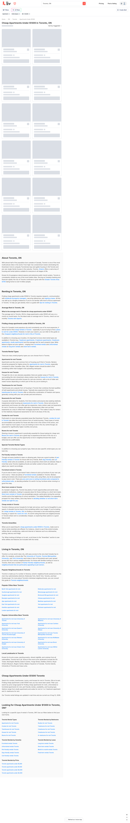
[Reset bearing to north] (127, 820)
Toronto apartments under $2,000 (12, 770)
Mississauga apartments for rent (47, 592)
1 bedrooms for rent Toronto (46, 726)
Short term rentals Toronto (46, 746)
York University (18, 558)
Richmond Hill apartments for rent (48, 595)
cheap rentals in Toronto (23, 330)
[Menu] (123, 3)
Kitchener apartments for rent (47, 607)
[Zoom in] (127, 814)
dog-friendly (47, 460)
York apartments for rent (45, 604)
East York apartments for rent (11, 604)
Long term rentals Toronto (46, 743)
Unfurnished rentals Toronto (10, 746)
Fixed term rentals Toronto (46, 752)
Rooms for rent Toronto (9, 735)
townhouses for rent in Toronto (12, 392)
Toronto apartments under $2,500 (12, 773)
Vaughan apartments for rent (10, 595)
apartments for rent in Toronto (40, 364)
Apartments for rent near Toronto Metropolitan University (48, 633)
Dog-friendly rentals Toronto (10, 752)
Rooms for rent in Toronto (10, 435)
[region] (96, 419)
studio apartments (16, 342)
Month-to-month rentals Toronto (47, 749)
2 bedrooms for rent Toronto (46, 729)
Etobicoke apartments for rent (47, 589)
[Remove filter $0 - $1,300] (29, 14)
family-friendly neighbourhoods (34, 563)
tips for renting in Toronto (48, 303)
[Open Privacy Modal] (15, 3)
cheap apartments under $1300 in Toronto (34, 527)
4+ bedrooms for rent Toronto (47, 735)
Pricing (101, 3)
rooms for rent (22, 513)
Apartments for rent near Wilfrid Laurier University (47, 647)
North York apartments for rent (11, 589)
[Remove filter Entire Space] (19, 14)
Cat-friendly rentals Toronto (10, 755)
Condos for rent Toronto (9, 726)
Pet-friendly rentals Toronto (10, 749)
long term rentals (14, 346)
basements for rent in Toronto (33, 403)
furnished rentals (40, 344)
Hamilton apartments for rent (10, 607)
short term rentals (30, 346)
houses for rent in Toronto (49, 377)
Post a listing (112, 3)
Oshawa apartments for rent (46, 598)
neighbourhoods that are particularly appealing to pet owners (23, 565)
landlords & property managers (15, 298)
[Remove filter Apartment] (9, 14)
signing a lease (50, 298)
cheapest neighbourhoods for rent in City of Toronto (22, 334)
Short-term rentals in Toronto (12, 494)
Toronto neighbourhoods (19, 580)
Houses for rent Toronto (9, 732)
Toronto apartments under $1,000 (12, 764)
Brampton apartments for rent (11, 598)
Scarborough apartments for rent (12, 592)
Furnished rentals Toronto (9, 743)
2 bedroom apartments (43, 340)
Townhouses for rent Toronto (10, 729)
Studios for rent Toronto (45, 723)
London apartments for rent (10, 610)
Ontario (41, 269)
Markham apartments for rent (47, 601)
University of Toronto (34, 556)
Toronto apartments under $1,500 (12, 767)
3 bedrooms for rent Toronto (46, 732)
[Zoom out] (127, 817)
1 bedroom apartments (26, 340)
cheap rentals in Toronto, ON (14, 511)
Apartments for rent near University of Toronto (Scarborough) (13, 633)
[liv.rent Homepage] (7, 3)
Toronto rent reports (14, 318)
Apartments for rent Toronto (10, 723)
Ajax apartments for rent (9, 601)
